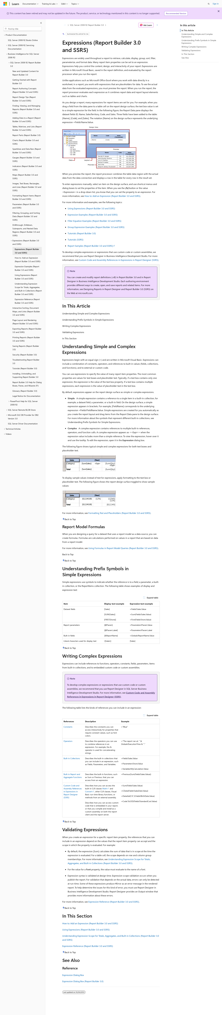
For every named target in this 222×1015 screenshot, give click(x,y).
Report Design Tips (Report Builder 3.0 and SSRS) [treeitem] (24, 99)
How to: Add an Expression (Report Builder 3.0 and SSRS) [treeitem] (27, 259)
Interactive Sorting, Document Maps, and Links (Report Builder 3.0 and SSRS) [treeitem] (26, 311)
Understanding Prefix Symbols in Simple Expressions (199, 41)
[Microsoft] (5, 4)
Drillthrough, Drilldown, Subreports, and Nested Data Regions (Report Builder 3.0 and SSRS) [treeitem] (26, 230)
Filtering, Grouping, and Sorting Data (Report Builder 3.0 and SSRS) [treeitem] (26, 216)
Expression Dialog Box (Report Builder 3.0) (82, 981)
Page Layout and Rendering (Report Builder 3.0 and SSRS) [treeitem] (25, 322)
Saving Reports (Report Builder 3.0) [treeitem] (25, 348)
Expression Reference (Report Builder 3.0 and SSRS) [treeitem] (27, 301)
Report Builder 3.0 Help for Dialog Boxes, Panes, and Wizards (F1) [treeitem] (27, 384)
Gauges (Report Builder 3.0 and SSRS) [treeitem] (26, 159)
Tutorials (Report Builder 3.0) (82, 233)
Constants (68, 726)
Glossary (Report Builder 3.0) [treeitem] (24, 391)
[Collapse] (41, 22)
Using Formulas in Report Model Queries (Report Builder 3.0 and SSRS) (123, 548)
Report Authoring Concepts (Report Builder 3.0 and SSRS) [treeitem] (25, 90)
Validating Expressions (191, 50)
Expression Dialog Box (73, 975)
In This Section (188, 54)
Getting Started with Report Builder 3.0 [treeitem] (24, 81)
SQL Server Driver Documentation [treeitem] (23, 423)
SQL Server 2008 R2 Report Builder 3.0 (87, 25)
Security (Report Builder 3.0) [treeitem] (24, 354)
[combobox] (22, 29)
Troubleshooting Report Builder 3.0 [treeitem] (25, 361)
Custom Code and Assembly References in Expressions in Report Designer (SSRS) (118, 259)
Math (104, 788)
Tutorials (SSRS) (75, 239)
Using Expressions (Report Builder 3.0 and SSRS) (91, 208)
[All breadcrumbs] (64, 25)
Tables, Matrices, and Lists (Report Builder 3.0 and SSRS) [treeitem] (27, 128)
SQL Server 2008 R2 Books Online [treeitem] (23, 40)
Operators (68, 741)
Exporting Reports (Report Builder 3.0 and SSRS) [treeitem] (26, 330)
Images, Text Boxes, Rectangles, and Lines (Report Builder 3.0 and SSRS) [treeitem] (26, 187)
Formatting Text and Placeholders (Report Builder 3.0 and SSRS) (119, 512)
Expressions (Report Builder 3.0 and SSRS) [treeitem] (27, 251)
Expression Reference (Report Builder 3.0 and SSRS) (113, 901)
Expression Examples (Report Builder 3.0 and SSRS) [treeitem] (27, 268)
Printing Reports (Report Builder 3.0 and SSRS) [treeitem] (26, 339)
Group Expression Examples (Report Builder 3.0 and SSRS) (96, 227)
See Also (185, 57)
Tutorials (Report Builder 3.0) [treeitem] (24, 368)
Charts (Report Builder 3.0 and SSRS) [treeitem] (25, 142)
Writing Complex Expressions (194, 46)
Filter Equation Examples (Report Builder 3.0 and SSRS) (94, 220)
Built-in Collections (72, 758)
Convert (88, 791)
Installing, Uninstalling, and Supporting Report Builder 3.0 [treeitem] (25, 375)
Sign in (216, 3)
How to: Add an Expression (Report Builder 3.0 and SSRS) (112, 195)
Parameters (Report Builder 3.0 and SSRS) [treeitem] (25, 206)
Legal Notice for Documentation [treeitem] (26, 396)
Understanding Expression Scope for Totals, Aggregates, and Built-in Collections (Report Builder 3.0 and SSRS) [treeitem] (28, 289)
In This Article (188, 30)
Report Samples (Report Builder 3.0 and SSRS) (90, 245)
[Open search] (209, 3)
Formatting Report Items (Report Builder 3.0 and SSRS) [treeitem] (26, 197)
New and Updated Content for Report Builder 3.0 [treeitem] (25, 73)
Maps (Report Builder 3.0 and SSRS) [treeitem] (25, 176)
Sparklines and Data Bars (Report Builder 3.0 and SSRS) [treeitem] (26, 151)
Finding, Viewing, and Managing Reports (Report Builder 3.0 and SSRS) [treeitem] (26, 109)
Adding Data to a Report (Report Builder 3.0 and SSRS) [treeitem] (26, 120)
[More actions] (157, 25)
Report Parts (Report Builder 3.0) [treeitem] (26, 135)
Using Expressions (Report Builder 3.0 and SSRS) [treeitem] (26, 277)
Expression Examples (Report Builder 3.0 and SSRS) (93, 214)
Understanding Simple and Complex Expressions (197, 35)
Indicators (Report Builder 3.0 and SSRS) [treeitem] (27, 168)
